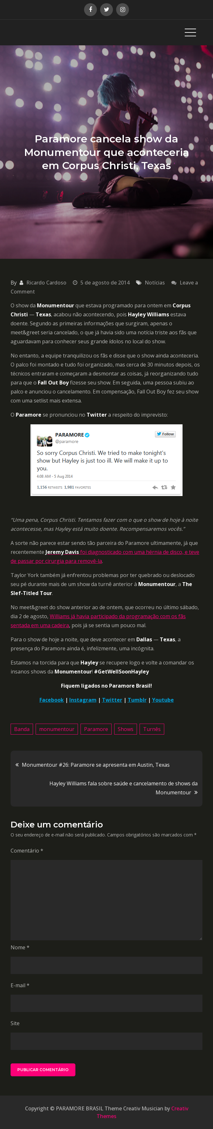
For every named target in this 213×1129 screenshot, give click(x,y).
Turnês (152, 729)
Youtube (163, 699)
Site (15, 1023)
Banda (22, 729)
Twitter (112, 699)
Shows (125, 729)
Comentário (27, 850)
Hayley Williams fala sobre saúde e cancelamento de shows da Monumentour (123, 788)
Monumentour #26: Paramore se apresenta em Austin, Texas (96, 764)
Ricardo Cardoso (46, 282)
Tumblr (137, 699)
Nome (20, 947)
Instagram (83, 699)
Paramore (96, 729)
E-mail (20, 985)
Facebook (51, 699)
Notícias (155, 282)
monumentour (56, 729)
